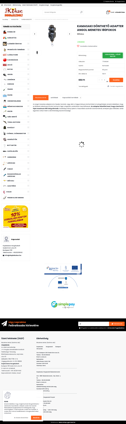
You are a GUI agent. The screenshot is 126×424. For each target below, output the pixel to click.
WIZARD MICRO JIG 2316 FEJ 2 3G (90, 140)
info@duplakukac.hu (13, 255)
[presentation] (35, 34)
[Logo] (13, 12)
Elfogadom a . (103, 328)
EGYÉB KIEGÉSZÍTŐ (27, 19)
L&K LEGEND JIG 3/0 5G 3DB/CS (42, 145)
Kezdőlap (5, 19)
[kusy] (102, 80)
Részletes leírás (40, 98)
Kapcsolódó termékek (72, 98)
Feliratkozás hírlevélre (24, 325)
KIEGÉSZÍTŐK (14, 19)
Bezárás (36, 418)
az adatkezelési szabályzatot (97, 328)
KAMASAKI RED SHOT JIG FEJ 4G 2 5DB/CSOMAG (113, 145)
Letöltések (54, 98)
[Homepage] (2, 5)
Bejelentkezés (109, 1)
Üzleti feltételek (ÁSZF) (30, 5)
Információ (7, 5)
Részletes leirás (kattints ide (10, 342)
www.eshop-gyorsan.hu (67, 422)
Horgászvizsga (44, 5)
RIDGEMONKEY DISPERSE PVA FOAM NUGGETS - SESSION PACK (67, 144)
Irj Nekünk (12, 368)
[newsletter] (117, 324)
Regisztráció (121, 1)
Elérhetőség (17, 5)
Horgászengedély (56, 5)
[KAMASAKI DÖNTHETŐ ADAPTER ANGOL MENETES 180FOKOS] (52, 33)
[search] (81, 13)
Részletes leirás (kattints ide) (46, 342)
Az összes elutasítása (21, 418)
